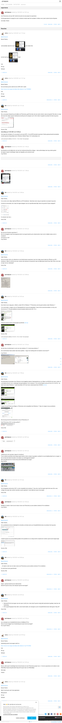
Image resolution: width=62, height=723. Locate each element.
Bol (6, 105)
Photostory (17, 4)
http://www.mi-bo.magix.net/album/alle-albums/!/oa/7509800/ (16, 89)
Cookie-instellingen (20, 717)
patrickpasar (8, 12)
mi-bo (6, 33)
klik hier (26, 322)
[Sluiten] (36, 702)
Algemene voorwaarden (40, 717)
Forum (2, 4)
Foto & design (9, 4)
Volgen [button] (45, 24)
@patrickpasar (4, 37)
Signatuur (4, 72)
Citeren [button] (55, 24)
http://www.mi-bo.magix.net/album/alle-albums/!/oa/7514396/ (16, 645)
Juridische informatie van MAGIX (10, 714)
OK (31, 717)
